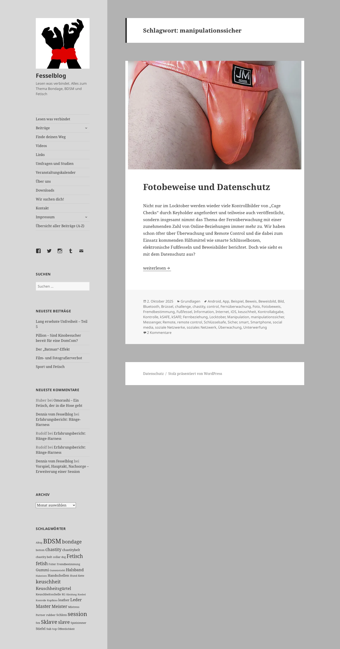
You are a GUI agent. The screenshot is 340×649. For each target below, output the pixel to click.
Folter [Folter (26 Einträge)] (52, 564)
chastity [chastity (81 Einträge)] (53, 549)
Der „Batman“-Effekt (53, 349)
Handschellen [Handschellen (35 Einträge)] (58, 575)
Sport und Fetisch (50, 366)
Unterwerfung (255, 327)
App (226, 301)
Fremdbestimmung (159, 311)
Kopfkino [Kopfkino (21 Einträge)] (52, 600)
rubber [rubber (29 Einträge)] (51, 615)
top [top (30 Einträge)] (54, 629)
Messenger (152, 322)
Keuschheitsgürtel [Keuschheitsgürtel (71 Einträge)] (53, 588)
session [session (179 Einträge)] (77, 614)
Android (214, 301)
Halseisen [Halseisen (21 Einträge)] (41, 575)
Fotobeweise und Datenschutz (206, 186)
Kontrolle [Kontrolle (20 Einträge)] (41, 600)
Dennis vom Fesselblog (54, 414)
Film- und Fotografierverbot (59, 358)
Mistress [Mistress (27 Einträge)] (73, 607)
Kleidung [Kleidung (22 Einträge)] (71, 594)
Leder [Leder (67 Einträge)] (76, 600)
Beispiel (237, 301)
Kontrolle (150, 317)
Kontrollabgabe (270, 311)
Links (40, 154)
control (213, 306)
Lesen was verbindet (53, 119)
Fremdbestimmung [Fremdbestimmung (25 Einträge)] (68, 564)
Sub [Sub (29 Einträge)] (48, 629)
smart (244, 322)
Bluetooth (151, 306)
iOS (233, 311)
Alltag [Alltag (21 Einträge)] (39, 542)
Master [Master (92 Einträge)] (43, 606)
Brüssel (167, 306)
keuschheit (247, 311)
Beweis (251, 301)
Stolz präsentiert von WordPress (195, 373)
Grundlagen (190, 301)
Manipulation (238, 317)
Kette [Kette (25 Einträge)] (81, 576)
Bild (281, 301)
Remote (169, 322)
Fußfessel (184, 311)
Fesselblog (51, 75)
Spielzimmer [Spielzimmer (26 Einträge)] (78, 623)
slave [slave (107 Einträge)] (64, 622)
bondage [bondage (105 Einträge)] (72, 541)
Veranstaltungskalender (56, 172)
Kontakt (42, 208)
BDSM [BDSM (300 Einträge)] (52, 541)
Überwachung (230, 327)
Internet (222, 311)
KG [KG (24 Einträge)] (63, 594)
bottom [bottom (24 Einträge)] (40, 550)
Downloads (45, 190)
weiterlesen (157, 268)
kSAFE (165, 317)
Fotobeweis (271, 306)
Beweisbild (267, 301)
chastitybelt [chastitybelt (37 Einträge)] (71, 550)
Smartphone (260, 322)
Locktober (217, 317)
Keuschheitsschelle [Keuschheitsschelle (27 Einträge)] (48, 594)
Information (204, 311)
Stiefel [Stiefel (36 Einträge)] (41, 628)
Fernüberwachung (236, 306)
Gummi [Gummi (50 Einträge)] (42, 569)
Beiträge (43, 128)
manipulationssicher (267, 317)
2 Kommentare (159, 332)
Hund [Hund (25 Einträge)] (73, 576)
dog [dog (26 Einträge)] (63, 557)
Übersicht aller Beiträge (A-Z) (60, 226)
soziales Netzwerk (201, 327)
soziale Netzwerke (170, 327)
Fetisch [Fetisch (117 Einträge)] (75, 556)
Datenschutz (153, 373)
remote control (189, 322)
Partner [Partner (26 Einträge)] (40, 615)
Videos (41, 145)
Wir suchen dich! (50, 199)
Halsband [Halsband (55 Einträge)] (75, 569)
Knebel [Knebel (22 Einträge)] (82, 594)
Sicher (232, 322)
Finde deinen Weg (51, 136)
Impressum (45, 217)
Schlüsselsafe (215, 322)
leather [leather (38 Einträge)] (63, 600)
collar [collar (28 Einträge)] (56, 557)
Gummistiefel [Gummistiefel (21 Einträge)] (57, 570)
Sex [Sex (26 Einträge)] (38, 623)
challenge (183, 306)
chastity (199, 306)
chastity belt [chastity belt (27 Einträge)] (44, 557)
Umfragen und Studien (55, 163)
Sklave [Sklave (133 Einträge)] (49, 621)
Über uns (43, 181)
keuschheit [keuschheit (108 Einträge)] (48, 581)
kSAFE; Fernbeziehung (190, 317)
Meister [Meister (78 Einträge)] (59, 606)
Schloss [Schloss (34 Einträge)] (61, 615)
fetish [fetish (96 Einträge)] (42, 563)
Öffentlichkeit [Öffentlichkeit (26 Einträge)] (66, 629)
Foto (256, 306)
